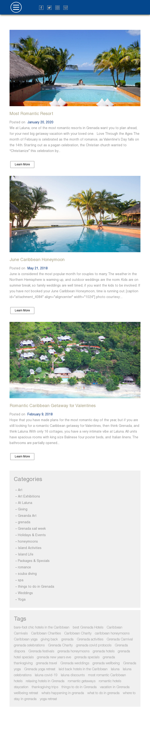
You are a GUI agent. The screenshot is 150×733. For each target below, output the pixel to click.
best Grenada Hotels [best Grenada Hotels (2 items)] (88, 627)
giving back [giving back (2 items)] (49, 639)
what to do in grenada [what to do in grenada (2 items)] (103, 693)
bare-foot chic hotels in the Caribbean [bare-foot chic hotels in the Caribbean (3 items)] (41, 627)
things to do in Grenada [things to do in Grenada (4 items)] (79, 687)
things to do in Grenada (36, 586)
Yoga (22, 599)
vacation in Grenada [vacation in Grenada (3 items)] (114, 687)
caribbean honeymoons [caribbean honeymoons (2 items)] (112, 633)
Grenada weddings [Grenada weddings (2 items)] (74, 663)
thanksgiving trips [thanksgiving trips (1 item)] (45, 687)
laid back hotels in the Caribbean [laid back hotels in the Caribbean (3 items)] (83, 669)
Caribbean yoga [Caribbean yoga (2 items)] (25, 639)
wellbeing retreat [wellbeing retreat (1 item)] (26, 693)
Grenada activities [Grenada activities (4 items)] (90, 639)
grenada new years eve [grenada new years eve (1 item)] (54, 657)
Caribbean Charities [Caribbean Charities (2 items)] (46, 633)
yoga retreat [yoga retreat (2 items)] (48, 699)
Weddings (25, 593)
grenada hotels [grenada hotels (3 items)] (103, 651)
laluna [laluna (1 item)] (115, 669)
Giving (22, 509)
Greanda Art (27, 516)
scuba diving (27, 574)
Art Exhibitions (29, 496)
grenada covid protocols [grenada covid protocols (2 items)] (93, 645)
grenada (24, 522)
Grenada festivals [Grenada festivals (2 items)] (41, 651)
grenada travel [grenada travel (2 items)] (46, 663)
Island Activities (29, 548)
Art (20, 490)
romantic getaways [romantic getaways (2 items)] (81, 681)
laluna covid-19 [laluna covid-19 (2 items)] (46, 675)
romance (24, 567)
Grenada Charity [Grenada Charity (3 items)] (60, 645)
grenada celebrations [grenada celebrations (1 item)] (29, 645)
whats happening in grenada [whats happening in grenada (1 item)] (62, 693)
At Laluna (25, 503)
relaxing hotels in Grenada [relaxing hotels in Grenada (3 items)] (45, 681)
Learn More (22, 164)
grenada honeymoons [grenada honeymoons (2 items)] (73, 651)
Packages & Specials (34, 561)
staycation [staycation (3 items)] (21, 687)
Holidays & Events (32, 535)
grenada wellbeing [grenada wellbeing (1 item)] (106, 663)
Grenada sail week (32, 528)
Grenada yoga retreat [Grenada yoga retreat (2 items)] (39, 669)
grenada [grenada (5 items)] (67, 639)
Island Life (25, 554)
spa (20, 580)
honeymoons (28, 541)
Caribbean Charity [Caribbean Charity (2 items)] (78, 633)
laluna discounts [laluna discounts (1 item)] (73, 675)
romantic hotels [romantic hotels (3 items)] (110, 681)
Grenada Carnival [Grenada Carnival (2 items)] (120, 639)
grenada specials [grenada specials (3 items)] (86, 657)
